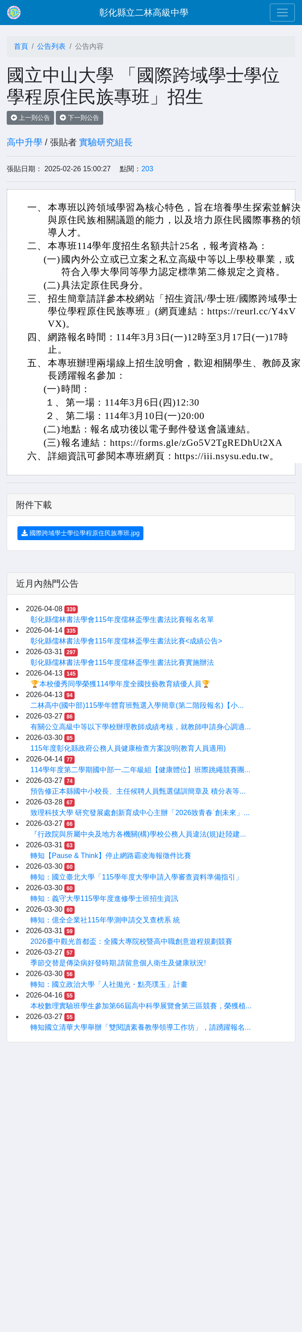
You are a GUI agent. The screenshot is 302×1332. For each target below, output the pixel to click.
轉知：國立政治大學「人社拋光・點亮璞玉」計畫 (109, 984)
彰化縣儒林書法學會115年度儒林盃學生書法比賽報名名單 (122, 619)
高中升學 (24, 142)
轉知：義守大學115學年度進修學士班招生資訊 (104, 898)
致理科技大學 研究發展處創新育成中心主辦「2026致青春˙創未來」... (140, 812)
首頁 (21, 46)
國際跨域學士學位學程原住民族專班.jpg (80, 533)
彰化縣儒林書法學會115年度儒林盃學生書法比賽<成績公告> (126, 641)
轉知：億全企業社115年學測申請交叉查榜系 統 (105, 920)
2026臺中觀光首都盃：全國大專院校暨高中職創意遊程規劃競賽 (131, 941)
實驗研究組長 (106, 142)
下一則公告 (79, 117)
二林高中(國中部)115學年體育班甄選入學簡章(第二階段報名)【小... (136, 705)
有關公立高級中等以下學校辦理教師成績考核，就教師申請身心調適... (140, 727)
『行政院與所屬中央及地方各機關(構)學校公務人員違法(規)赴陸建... (138, 834)
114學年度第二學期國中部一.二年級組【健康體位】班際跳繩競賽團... (140, 770)
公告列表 (51, 46)
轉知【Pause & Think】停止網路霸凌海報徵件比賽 (110, 855)
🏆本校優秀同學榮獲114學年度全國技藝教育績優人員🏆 (120, 684)
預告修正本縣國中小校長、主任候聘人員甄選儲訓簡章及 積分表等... (138, 791)
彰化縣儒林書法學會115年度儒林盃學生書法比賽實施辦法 (122, 662)
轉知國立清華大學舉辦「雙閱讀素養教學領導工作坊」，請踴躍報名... (140, 1027)
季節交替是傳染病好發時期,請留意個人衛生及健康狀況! (118, 963)
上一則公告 (30, 117)
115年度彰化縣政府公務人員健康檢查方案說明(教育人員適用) (128, 748)
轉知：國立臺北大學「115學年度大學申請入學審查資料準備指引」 (136, 877)
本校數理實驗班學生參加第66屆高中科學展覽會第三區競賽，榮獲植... (141, 1006)
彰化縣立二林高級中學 (144, 12)
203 (147, 169)
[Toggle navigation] (282, 12)
